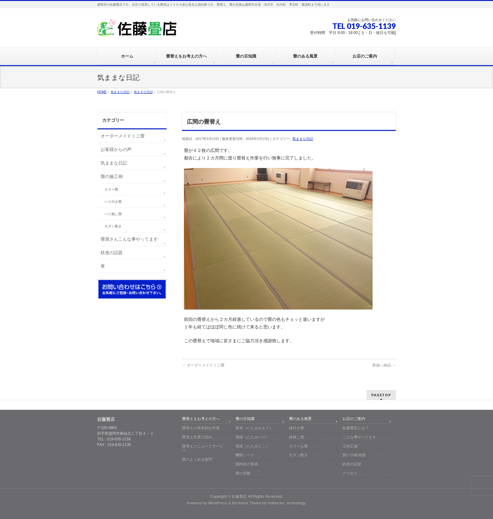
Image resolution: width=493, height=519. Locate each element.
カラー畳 (111, 189)
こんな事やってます (359, 437)
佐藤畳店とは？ (355, 428)
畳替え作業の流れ (197, 437)
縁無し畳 (296, 437)
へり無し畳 (113, 214)
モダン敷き (113, 226)
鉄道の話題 (112, 252)
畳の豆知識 (244, 418)
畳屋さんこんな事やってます (129, 239)
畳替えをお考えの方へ (201, 418)
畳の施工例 (112, 176)
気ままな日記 (302, 139)
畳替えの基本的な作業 (201, 428)
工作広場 (349, 446)
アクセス (349, 473)
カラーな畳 (298, 446)
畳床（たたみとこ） (252, 446)
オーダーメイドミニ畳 (203, 365)
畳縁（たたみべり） (252, 437)
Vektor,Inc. (277, 503)
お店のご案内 (353, 418)
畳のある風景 (300, 418)
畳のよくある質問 (197, 459)
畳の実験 (243, 473)
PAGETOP (381, 395)
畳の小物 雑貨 (354, 455)
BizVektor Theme (247, 503)
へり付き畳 (113, 202)
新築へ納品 (384, 365)
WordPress (217, 503)
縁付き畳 (296, 428)
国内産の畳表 (246, 464)
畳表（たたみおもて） (254, 428)
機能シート (244, 455)
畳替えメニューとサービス (203, 448)
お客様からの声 (116, 149)
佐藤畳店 (239, 496)
